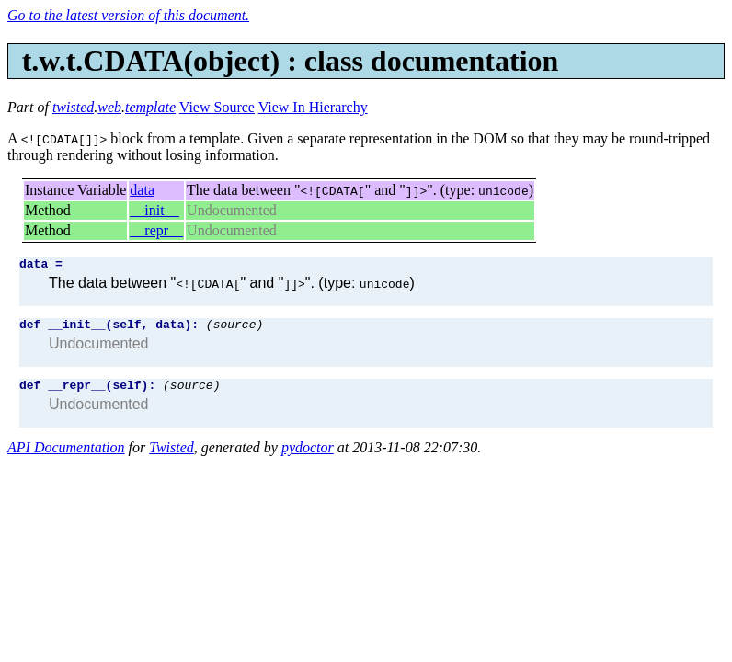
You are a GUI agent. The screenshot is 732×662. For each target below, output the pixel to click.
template (150, 107)
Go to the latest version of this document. (128, 15)
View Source (217, 107)
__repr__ (156, 230)
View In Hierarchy (313, 107)
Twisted (171, 455)
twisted (73, 107)
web (109, 107)
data (142, 190)
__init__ (154, 210)
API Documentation (66, 455)
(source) (234, 329)
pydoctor (307, 455)
